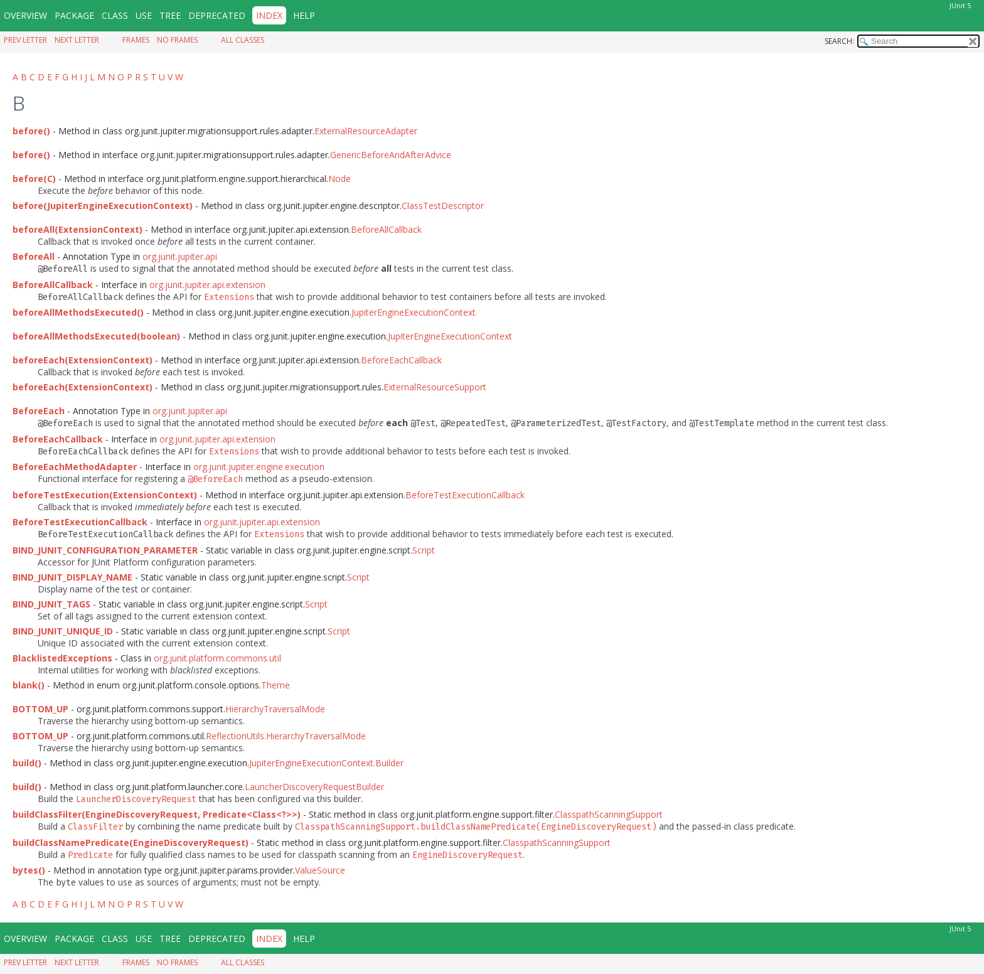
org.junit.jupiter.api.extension (207, 285)
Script (423, 550)
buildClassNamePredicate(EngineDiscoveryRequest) (131, 842)
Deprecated (216, 15)
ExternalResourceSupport (434, 387)
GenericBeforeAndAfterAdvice (390, 155)
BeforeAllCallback (386, 229)
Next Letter (77, 40)
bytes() (29, 870)
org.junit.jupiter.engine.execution (258, 467)
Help (304, 15)
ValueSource (320, 870)
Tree (170, 15)
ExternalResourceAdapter (365, 131)
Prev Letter (25, 40)
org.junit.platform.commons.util (217, 658)
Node (339, 179)
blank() (29, 685)
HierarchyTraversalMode (275, 709)
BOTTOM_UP (40, 709)
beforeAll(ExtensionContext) (77, 229)
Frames (135, 40)
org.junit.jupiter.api (179, 256)
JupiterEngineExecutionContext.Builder (326, 763)
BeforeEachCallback (401, 360)
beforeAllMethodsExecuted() (78, 312)
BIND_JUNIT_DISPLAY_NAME (72, 577)
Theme (275, 685)
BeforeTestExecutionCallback (465, 495)
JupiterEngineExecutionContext (413, 312)
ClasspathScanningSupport (609, 814)
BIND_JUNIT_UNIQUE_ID (63, 631)
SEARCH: (839, 41)
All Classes (242, 40)
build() (27, 763)
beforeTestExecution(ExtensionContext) (105, 495)
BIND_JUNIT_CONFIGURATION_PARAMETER (105, 550)
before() (31, 131)
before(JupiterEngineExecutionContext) (103, 205)
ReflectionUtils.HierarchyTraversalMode (286, 736)
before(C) (34, 179)
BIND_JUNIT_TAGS (51, 604)
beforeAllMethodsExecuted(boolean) (96, 336)
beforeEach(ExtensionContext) (82, 360)
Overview (25, 15)
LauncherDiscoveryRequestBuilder (314, 787)
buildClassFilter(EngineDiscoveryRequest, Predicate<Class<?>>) (157, 814)
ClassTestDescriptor (443, 205)
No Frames (177, 40)
